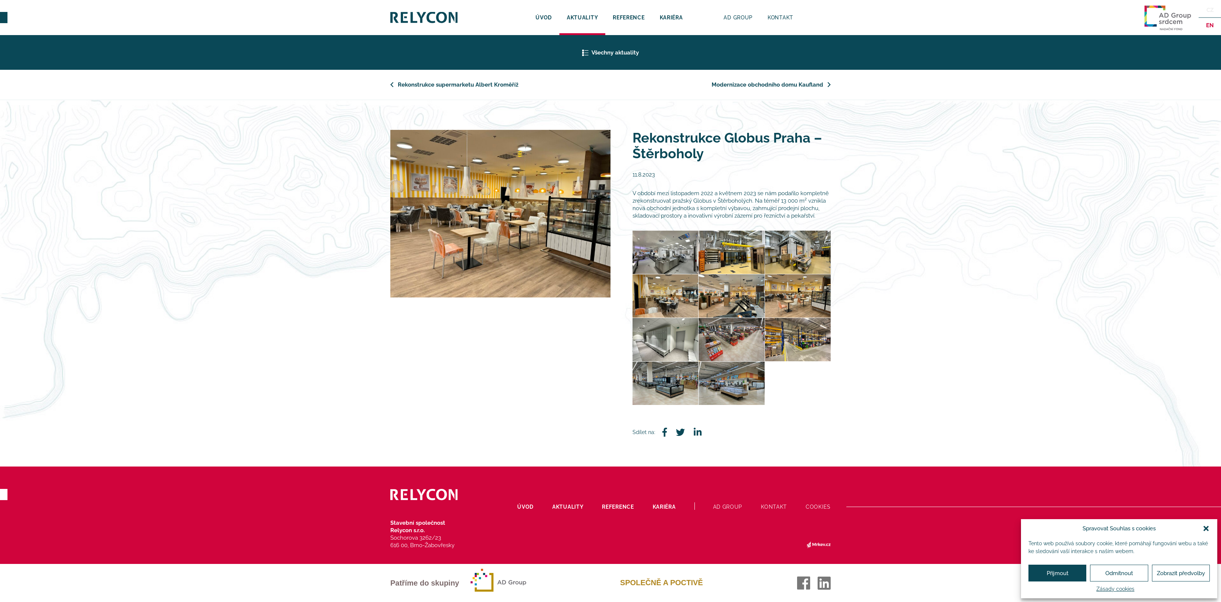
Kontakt (780, 18)
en (1210, 25)
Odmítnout (1119, 573)
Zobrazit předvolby (1181, 573)
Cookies (818, 507)
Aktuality (582, 18)
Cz (1210, 10)
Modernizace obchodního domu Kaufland (767, 84)
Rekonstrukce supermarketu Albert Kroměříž (458, 84)
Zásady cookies (1115, 589)
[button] (1206, 528)
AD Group (738, 18)
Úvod (543, 18)
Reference (628, 18)
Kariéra (671, 18)
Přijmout (1057, 573)
